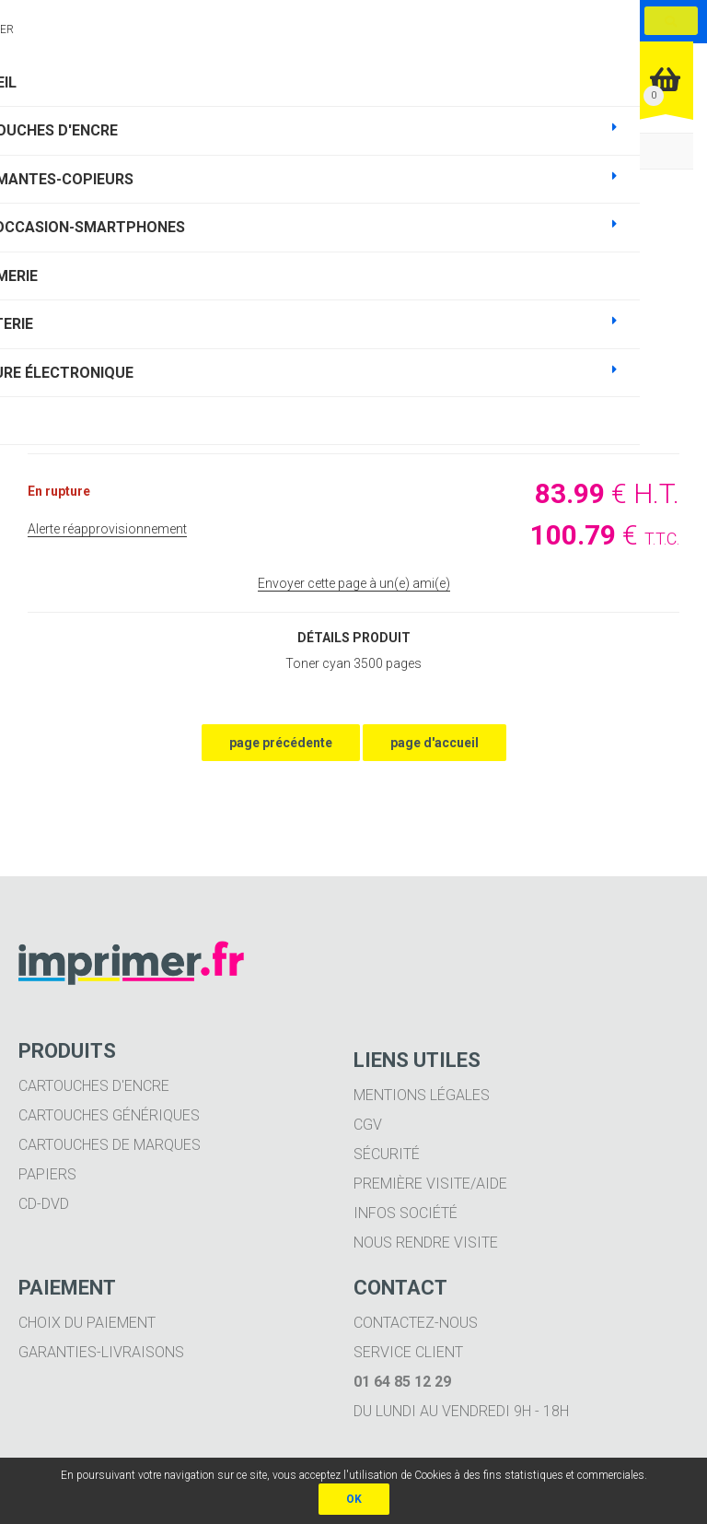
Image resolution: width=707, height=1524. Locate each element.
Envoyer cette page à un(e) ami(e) (354, 583)
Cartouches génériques (109, 1115)
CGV (368, 1124)
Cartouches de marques (109, 1145)
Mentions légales (422, 1095)
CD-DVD (43, 1204)
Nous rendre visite (426, 1242)
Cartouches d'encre (93, 1086)
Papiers (47, 1174)
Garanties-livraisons (101, 1352)
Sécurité (387, 1154)
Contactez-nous (416, 1322)
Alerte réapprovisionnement (107, 529)
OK (354, 1499)
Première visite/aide (430, 1183)
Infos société (406, 1213)
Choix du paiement (87, 1322)
